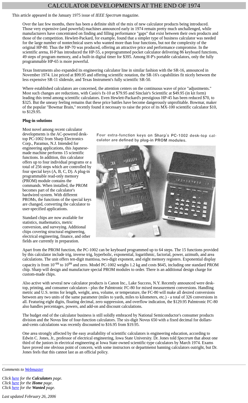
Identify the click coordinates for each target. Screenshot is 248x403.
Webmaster (34, 369)
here (15, 378)
